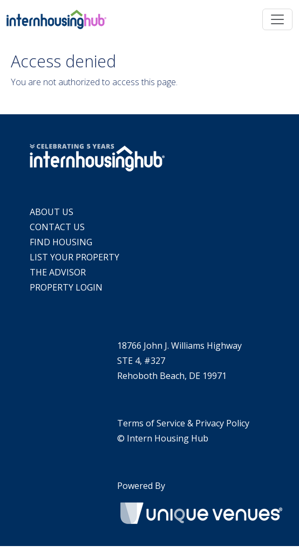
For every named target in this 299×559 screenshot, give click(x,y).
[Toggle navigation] (277, 19)
